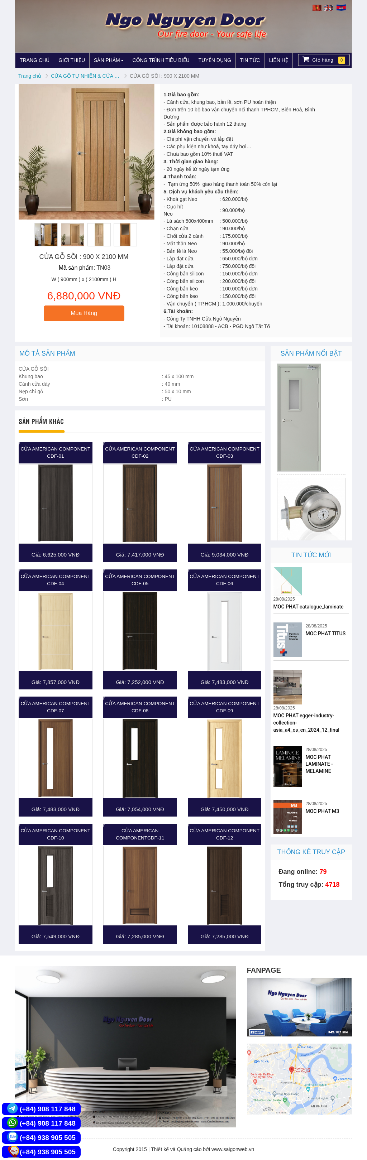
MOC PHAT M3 (322, 811)
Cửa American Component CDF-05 (140, 580)
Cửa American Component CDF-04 (56, 580)
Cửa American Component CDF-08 (140, 707)
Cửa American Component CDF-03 (224, 452)
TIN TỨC (250, 60)
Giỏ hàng (323, 60)
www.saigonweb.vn (232, 1149)
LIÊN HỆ (278, 60)
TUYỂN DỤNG (215, 60)
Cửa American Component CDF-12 (224, 834)
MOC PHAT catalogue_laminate (308, 607)
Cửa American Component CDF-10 (56, 834)
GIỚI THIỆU (71, 60)
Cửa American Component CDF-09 (224, 707)
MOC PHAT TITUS (326, 633)
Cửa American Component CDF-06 (224, 580)
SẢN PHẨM (108, 60)
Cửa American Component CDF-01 (56, 452)
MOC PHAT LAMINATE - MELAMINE (319, 764)
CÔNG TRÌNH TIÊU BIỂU (161, 60)
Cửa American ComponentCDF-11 (140, 834)
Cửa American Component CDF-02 (140, 452)
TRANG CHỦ (34, 60)
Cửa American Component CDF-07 (56, 707)
